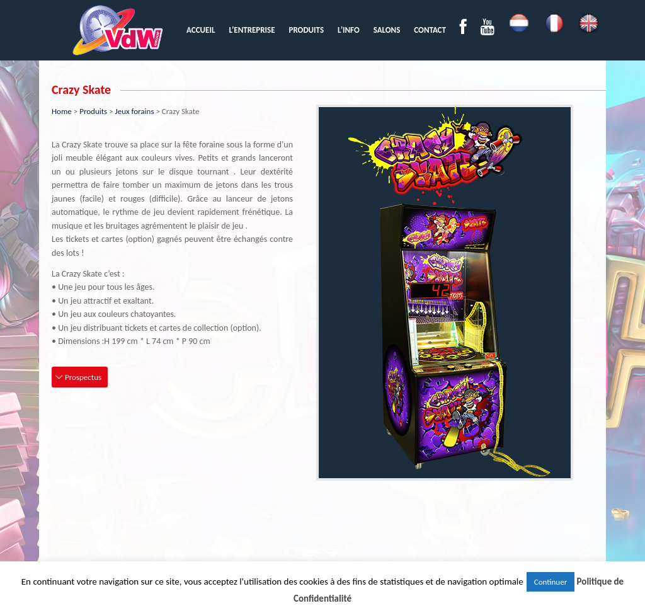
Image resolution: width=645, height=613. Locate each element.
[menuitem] (201, 30)
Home (62, 111)
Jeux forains (134, 111)
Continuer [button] (550, 582)
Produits (93, 111)
